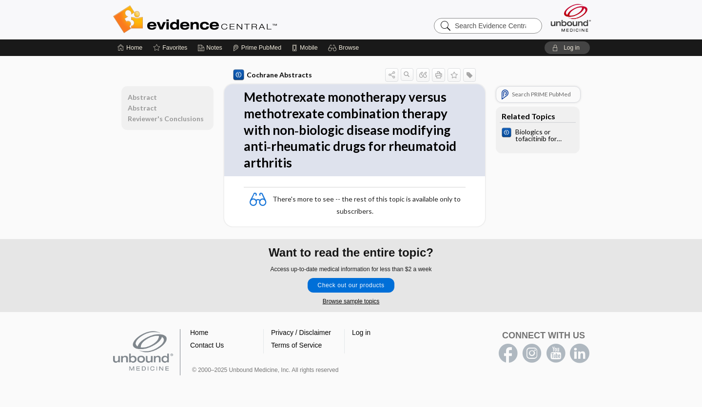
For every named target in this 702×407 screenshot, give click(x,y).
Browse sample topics (351, 301)
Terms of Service (296, 345)
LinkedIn (579, 353)
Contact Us (207, 345)
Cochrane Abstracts (272, 75)
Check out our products (350, 285)
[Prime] (257, 47)
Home (199, 332)
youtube (556, 353)
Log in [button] (361, 332)
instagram (532, 353)
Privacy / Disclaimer (301, 332)
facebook (508, 353)
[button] (345, 47)
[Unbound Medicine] (570, 17)
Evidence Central (234, 19)
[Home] (129, 47)
